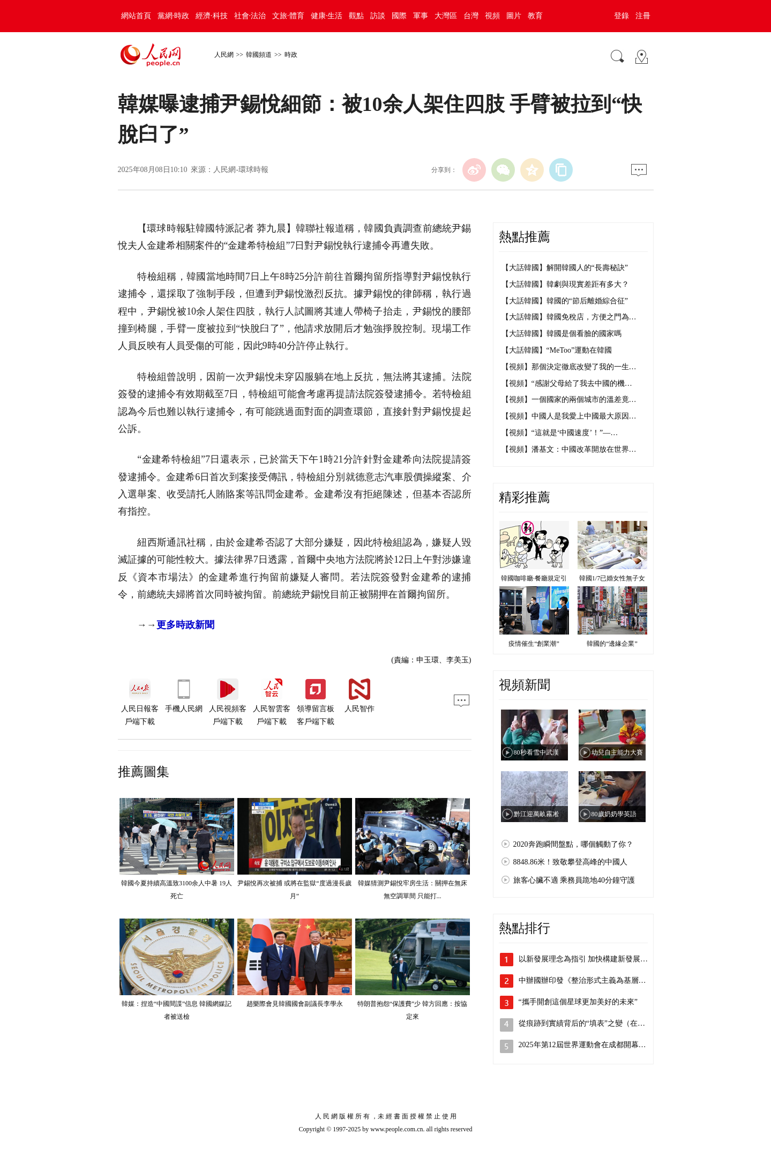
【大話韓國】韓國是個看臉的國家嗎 (561, 334)
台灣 (470, 16)
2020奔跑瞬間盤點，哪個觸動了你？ (573, 844)
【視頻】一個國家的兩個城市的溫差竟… (569, 400)
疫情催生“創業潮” (533, 643)
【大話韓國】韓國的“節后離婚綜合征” (564, 301)
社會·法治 (250, 16)
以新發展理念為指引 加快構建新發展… (583, 959)
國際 (399, 16)
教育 (535, 16)
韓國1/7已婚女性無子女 (612, 578)
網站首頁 (136, 16)
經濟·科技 (212, 16)
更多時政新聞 (185, 625)
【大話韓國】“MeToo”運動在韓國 (556, 350)
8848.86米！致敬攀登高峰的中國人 (570, 862)
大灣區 (446, 16)
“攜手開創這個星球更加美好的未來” (578, 1002)
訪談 (377, 16)
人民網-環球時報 (240, 170)
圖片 (513, 16)
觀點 (356, 16)
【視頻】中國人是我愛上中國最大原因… (569, 416)
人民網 (224, 54)
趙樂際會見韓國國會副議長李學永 (294, 1004)
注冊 (642, 16)
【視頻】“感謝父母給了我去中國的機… (566, 383)
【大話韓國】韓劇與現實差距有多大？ (565, 284)
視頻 (492, 16)
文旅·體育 (288, 16)
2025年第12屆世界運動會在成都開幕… (582, 1045)
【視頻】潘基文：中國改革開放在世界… (569, 449)
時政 (291, 54)
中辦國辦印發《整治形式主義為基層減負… (590, 980)
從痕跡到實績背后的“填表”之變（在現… (586, 1023)
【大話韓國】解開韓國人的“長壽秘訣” (564, 268)
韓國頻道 (259, 54)
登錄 (621, 16)
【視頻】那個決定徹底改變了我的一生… (569, 367)
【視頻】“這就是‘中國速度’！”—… (559, 433)
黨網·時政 (174, 16)
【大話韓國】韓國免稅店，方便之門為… (569, 317)
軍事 (420, 16)
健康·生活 (327, 16)
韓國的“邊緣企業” (612, 643)
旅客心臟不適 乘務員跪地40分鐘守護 (574, 880)
